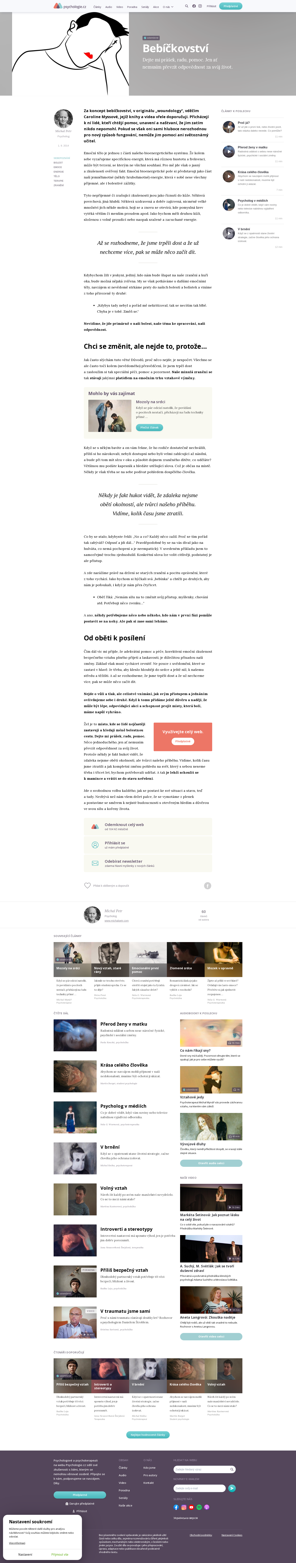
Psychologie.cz (70, 6)
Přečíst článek (149, 427)
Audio (108, 7)
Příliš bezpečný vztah (124, 1270)
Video (119, 7)
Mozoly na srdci (150, 401)
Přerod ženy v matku (252, 147)
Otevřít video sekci (211, 1336)
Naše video (188, 1177)
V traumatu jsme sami (125, 1311)
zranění (59, 185)
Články (97, 7)
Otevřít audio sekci (211, 1163)
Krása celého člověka (253, 172)
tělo (57, 176)
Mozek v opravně (220, 968)
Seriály (145, 7)
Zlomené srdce (181, 968)
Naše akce (125, 1505)
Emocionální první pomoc (145, 970)
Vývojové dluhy (193, 1144)
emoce (58, 167)
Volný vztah (113, 1188)
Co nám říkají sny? (195, 1050)
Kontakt (148, 1483)
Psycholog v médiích (253, 200)
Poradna (132, 7)
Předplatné (231, 6)
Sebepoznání (62, 158)
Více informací (17, 1543)
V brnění (244, 229)
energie (59, 171)
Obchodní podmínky (201, 1535)
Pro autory (150, 1475)
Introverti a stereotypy (126, 1229)
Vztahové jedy (192, 1097)
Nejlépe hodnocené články (148, 1435)
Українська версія (185, 1518)
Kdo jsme (149, 1467)
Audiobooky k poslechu (198, 1013)
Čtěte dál (61, 1013)
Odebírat (232, 1488)
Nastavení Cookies (232, 1535)
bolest (58, 162)
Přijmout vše (59, 1554)
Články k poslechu (235, 111)
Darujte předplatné (80, 1503)
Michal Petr (63, 131)
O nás (166, 7)
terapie (58, 181)
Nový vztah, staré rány (107, 970)
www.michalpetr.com (117, 920)
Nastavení (25, 1554)
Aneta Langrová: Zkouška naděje (207, 1317)
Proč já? (244, 122)
